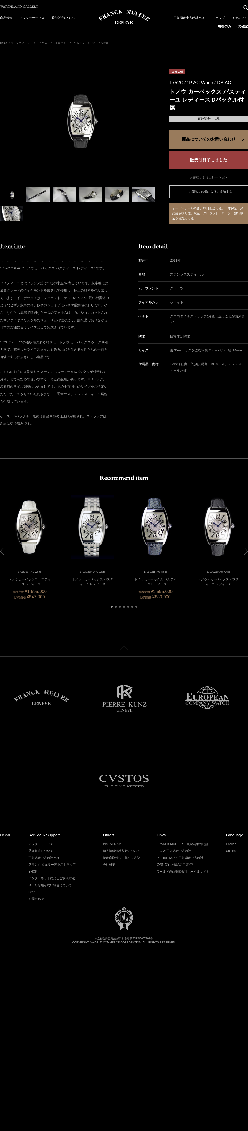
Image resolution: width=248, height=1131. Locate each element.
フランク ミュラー (22, 43)
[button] (112, 607)
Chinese (231, 851)
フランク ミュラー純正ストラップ (52, 864)
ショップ (218, 18)
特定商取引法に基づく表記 (121, 858)
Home (4, 43)
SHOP (32, 871)
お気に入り (240, 18)
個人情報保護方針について (121, 851)
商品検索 (6, 18)
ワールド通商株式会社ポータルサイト (183, 871)
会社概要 (109, 864)
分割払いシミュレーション (208, 177)
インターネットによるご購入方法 (51, 878)
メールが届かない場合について (50, 885)
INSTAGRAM (112, 844)
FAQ (31, 892)
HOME (6, 835)
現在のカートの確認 (233, 26)
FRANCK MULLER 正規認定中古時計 (182, 844)
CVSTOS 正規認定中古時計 (176, 864)
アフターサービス (32, 18)
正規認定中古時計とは (189, 18)
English (231, 844)
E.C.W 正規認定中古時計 (174, 851)
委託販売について (64, 18)
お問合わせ (36, 899)
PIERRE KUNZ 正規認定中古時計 (180, 858)
